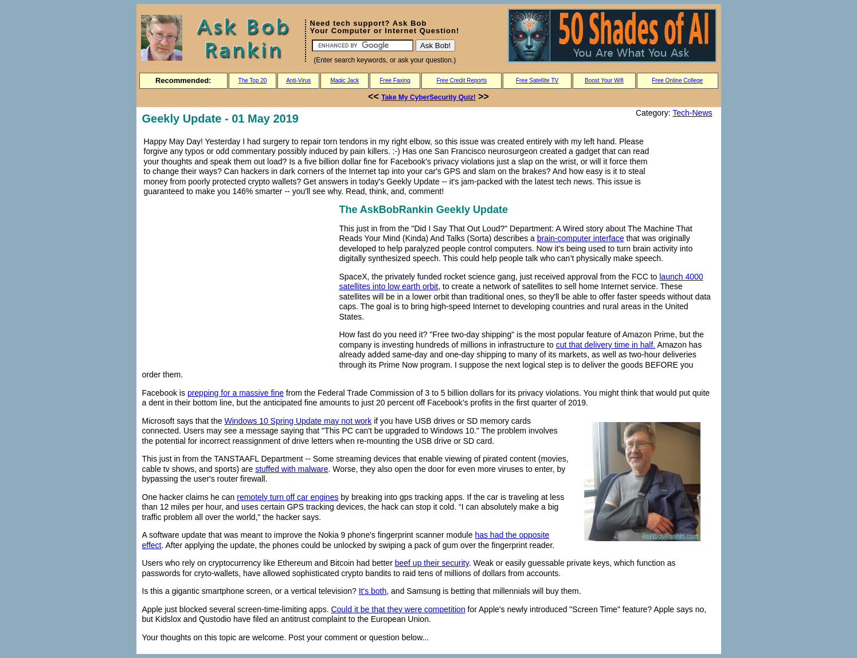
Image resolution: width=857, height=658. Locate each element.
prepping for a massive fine (235, 392)
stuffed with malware (291, 469)
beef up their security (432, 563)
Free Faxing (394, 80)
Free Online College (677, 80)
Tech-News (692, 112)
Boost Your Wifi (604, 80)
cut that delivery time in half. (606, 344)
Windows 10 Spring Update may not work (297, 420)
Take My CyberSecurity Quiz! (428, 97)
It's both (373, 591)
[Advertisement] (238, 282)
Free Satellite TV (537, 80)
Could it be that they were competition (398, 609)
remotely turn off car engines (287, 497)
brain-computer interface (580, 238)
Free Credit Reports (461, 80)
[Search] (362, 46)
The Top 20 (252, 80)
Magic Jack (344, 80)
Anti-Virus (298, 80)
